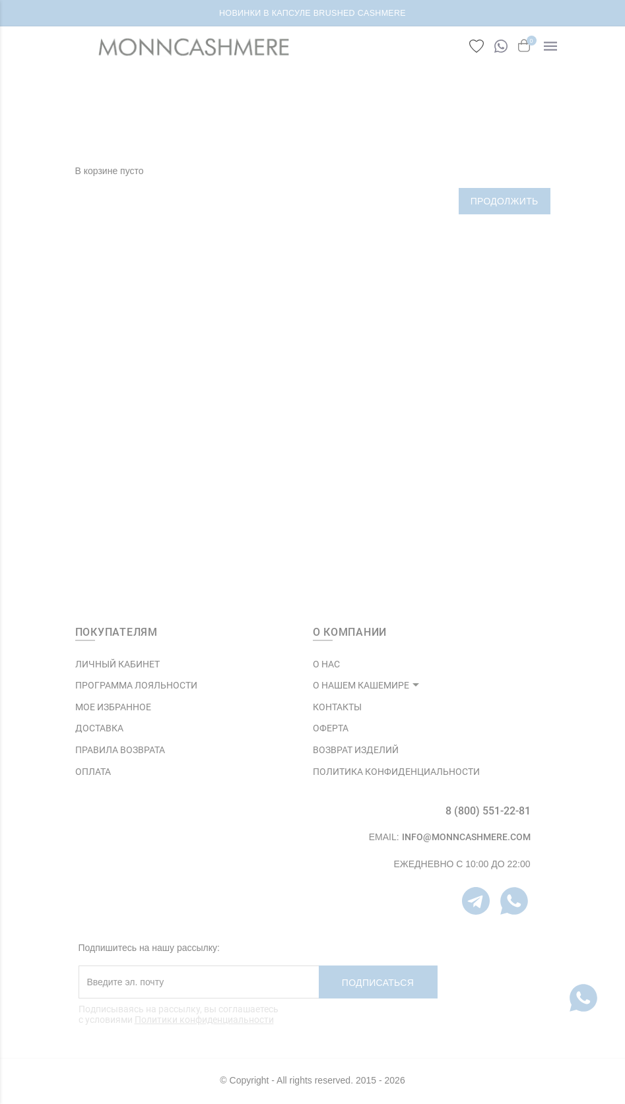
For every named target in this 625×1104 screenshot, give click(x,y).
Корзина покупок (336, 119)
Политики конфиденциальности (204, 1019)
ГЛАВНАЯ (267, 119)
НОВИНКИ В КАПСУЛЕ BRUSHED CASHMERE (312, 13)
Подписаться (378, 982)
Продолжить (505, 201)
